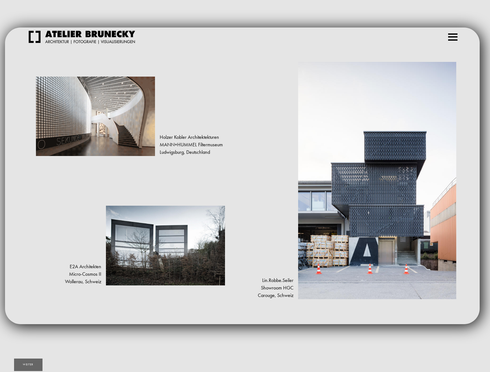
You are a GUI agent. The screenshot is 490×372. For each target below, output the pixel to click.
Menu (453, 34)
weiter (29, 365)
